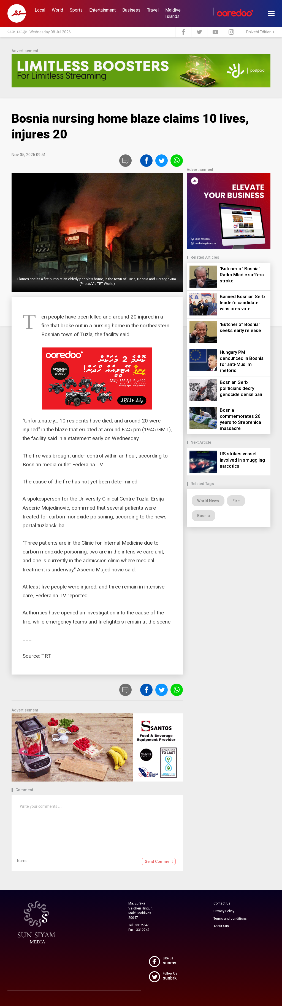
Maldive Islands (173, 13)
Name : (23, 860)
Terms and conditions (230, 919)
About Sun (221, 926)
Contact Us (222, 903)
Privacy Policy (223, 911)
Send (159, 861)
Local (40, 10)
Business (131, 10)
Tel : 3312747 (138, 925)
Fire (236, 501)
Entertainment (102, 10)
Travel (153, 10)
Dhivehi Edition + (260, 32)
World (57, 10)
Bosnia (203, 515)
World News (208, 501)
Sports (76, 10)
